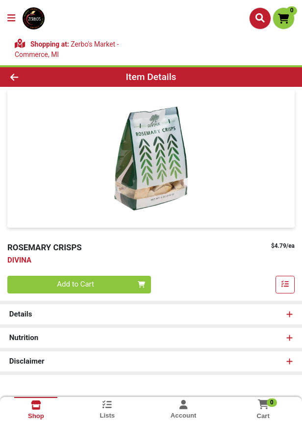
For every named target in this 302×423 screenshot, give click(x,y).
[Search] (260, 18)
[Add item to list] (285, 284)
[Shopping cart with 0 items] (284, 18)
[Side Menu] (11, 18)
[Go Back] (43, 77)
